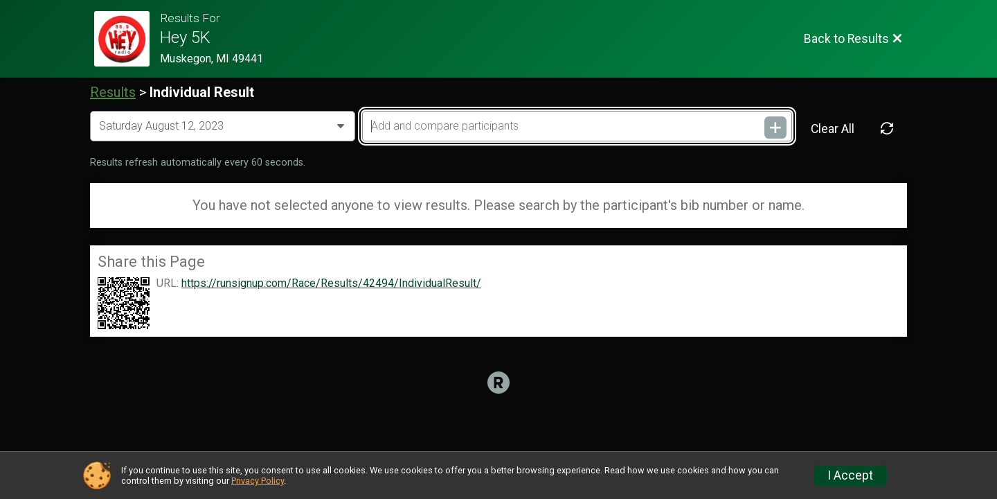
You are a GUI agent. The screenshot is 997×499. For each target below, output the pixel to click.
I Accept (850, 475)
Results (113, 92)
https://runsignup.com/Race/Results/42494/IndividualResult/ (331, 283)
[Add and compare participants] (576, 126)
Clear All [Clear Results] (832, 129)
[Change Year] (222, 126)
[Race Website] (127, 39)
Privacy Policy (257, 480)
